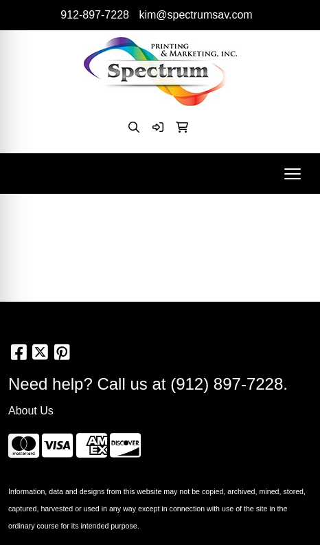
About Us (31, 410)
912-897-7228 (94, 15)
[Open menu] (292, 174)
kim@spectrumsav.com (195, 15)
